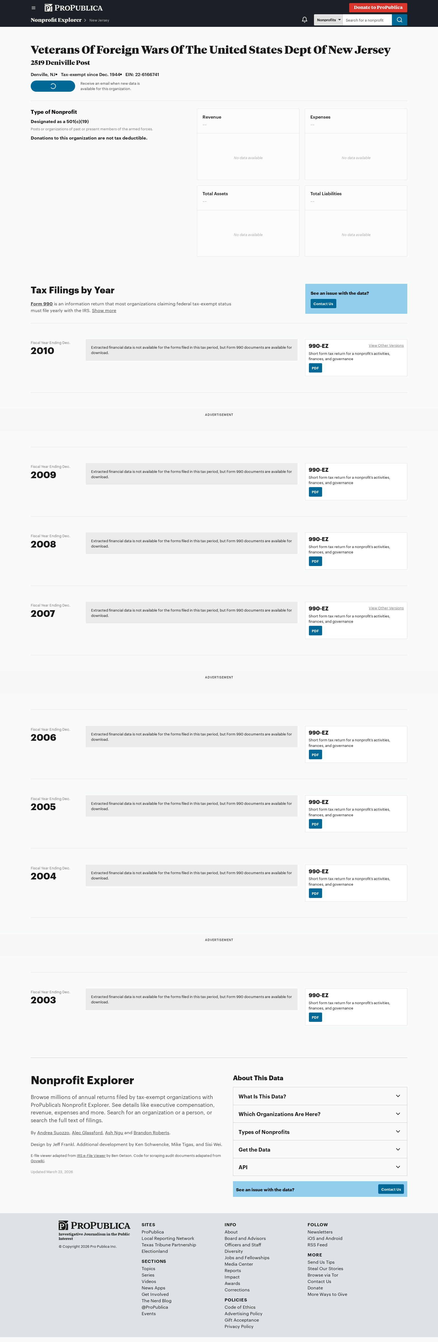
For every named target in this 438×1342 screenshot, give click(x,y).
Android (333, 1243)
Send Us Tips (321, 1267)
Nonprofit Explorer (56, 19)
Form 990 (42, 303)
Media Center (239, 1269)
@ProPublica (155, 1312)
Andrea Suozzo (53, 1137)
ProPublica (153, 1236)
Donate (315, 1292)
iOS (311, 1243)
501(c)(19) (77, 121)
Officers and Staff (243, 1249)
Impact (232, 1281)
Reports (233, 1275)
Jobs (229, 1262)
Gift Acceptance (242, 1324)
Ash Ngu (114, 1137)
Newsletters (320, 1236)
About (231, 1236)
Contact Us (324, 303)
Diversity (234, 1256)
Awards (232, 1288)
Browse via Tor (323, 1279)
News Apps (153, 1292)
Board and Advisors (245, 1243)
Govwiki (37, 1164)
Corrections (237, 1294)
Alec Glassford (87, 1137)
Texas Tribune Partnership (169, 1249)
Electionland (155, 1256)
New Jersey (99, 19)
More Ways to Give (327, 1299)
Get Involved (155, 1299)
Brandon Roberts (151, 1137)
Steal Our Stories (325, 1273)
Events (149, 1318)
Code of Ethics (240, 1312)
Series (148, 1279)
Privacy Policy (239, 1331)
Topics (148, 1273)
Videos (149, 1286)
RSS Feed (317, 1249)
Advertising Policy (244, 1318)
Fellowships (257, 1262)
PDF (315, 368)
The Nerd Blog (157, 1305)
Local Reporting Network (168, 1243)
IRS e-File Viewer (91, 1159)
